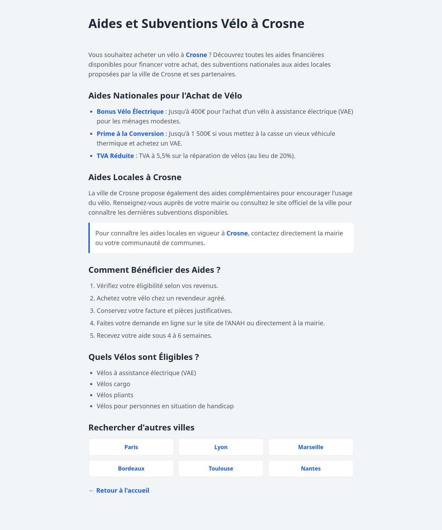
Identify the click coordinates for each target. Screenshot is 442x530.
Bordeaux (131, 468)
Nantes (311, 468)
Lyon (221, 447)
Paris (131, 447)
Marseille (310, 447)
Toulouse (221, 468)
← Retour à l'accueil (118, 490)
